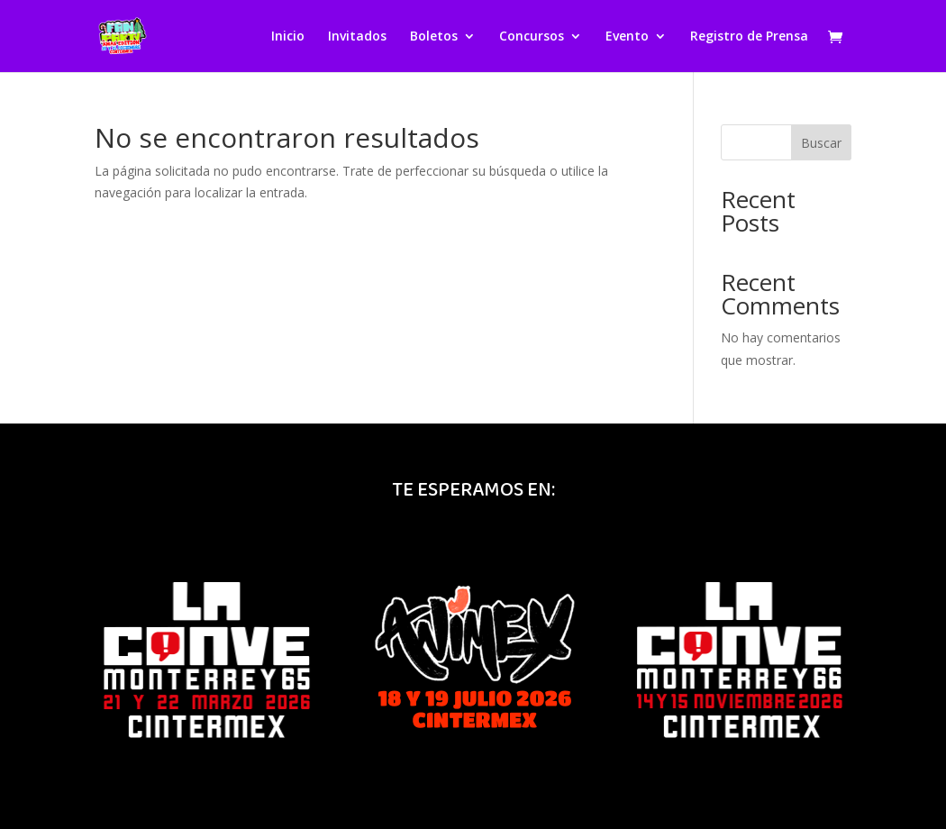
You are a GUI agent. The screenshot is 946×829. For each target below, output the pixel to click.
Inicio (288, 37)
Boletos (434, 37)
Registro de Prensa (749, 37)
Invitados (357, 37)
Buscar (821, 142)
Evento (627, 37)
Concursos (531, 37)
